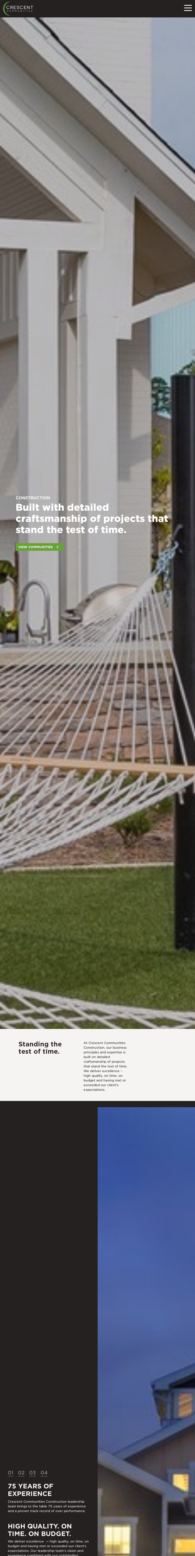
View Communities (35, 547)
